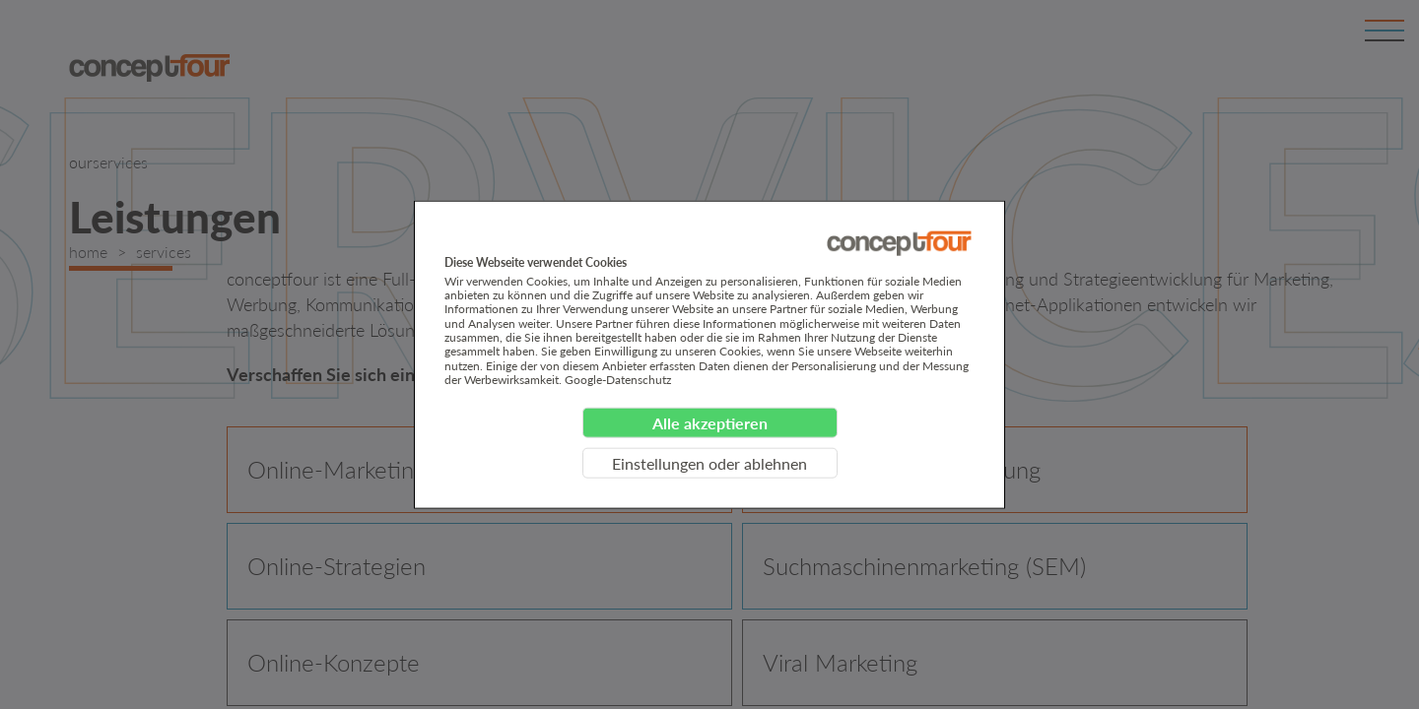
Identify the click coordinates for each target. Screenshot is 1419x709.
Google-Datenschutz (618, 379)
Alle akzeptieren (710, 422)
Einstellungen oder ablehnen (709, 462)
